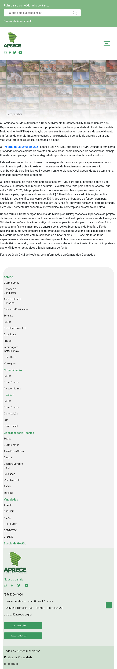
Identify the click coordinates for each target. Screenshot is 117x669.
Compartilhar (14, 114)
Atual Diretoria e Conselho (12, 301)
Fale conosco (19, 636)
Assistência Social (14, 451)
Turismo (8, 492)
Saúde (7, 486)
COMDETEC (10, 530)
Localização (19, 625)
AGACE (8, 505)
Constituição (11, 413)
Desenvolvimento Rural (13, 465)
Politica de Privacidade (18, 657)
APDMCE (9, 511)
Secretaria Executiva (15, 328)
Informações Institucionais (11, 349)
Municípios (10, 363)
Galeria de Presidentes (16, 309)
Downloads (10, 334)
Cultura (8, 457)
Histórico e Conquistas (10, 291)
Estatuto (8, 315)
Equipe (7, 322)
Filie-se (7, 340)
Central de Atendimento (18, 21)
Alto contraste (40, 5)
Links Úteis (10, 357)
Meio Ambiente (12, 480)
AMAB (7, 517)
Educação (9, 474)
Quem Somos (11, 282)
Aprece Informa (12, 388)
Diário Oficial (11, 426)
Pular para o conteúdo (17, 5)
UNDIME (8, 536)
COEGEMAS (10, 524)
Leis (6, 419)
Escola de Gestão (15, 543)
